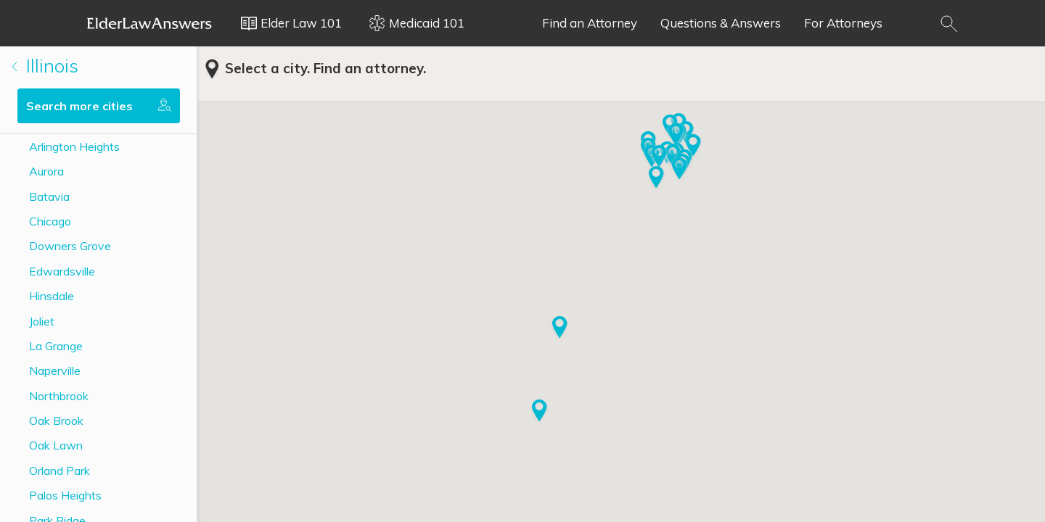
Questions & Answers (720, 22)
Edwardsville (62, 271)
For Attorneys (843, 22)
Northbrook (59, 396)
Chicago (50, 221)
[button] (693, 146)
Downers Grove (70, 246)
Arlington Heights (74, 146)
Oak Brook (56, 420)
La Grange (56, 346)
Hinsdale (51, 296)
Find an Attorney (589, 22)
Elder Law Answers (149, 23)
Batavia (49, 196)
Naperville (55, 370)
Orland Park (59, 470)
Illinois (45, 66)
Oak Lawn (56, 445)
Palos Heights (65, 495)
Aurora (46, 171)
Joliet (41, 321)
